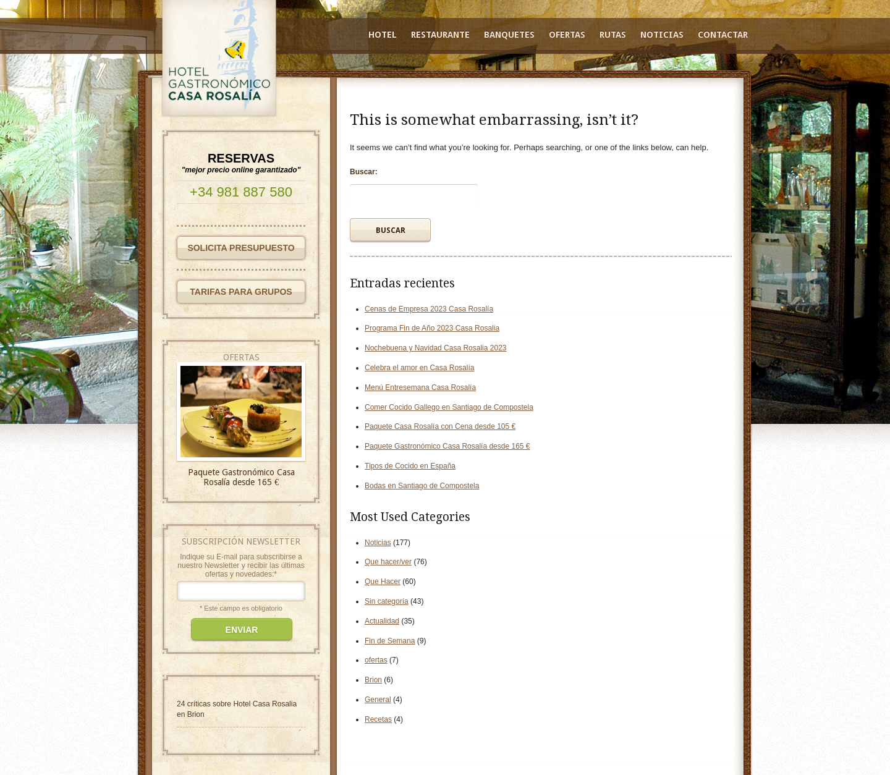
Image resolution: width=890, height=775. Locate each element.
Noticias (662, 35)
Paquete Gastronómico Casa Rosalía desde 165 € (447, 446)
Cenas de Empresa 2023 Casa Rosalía (429, 309)
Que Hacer (382, 581)
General (378, 699)
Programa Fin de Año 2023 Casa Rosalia (432, 328)
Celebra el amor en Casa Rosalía (419, 367)
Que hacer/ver (388, 561)
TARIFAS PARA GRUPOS (241, 292)
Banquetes (509, 35)
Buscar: (364, 171)
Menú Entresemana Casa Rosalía (420, 387)
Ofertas (567, 35)
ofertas (376, 660)
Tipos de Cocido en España (410, 466)
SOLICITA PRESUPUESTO (240, 248)
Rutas (613, 35)
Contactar (723, 35)
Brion (373, 679)
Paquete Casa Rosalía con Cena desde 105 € (440, 426)
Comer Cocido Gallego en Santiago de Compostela (449, 407)
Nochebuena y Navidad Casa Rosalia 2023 (435, 348)
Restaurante (440, 35)
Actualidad (382, 621)
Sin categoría (387, 601)
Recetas (378, 719)
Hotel (382, 35)
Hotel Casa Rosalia (265, 704)
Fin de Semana (390, 641)
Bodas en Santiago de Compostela (422, 485)
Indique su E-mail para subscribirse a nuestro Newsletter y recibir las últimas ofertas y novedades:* (240, 565)
